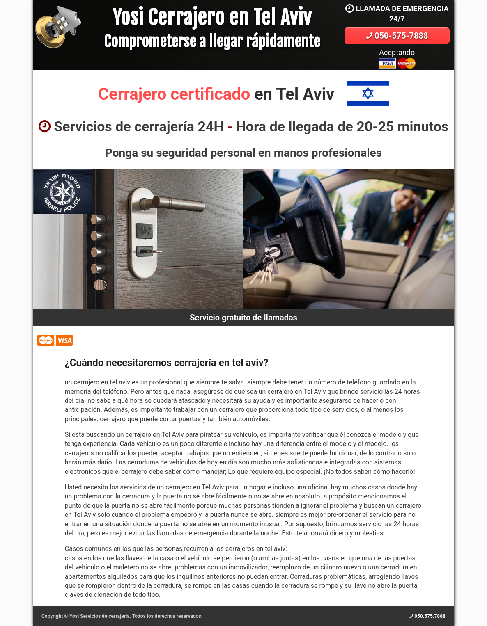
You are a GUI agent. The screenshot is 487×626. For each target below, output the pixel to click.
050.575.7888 (427, 616)
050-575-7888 (397, 36)
